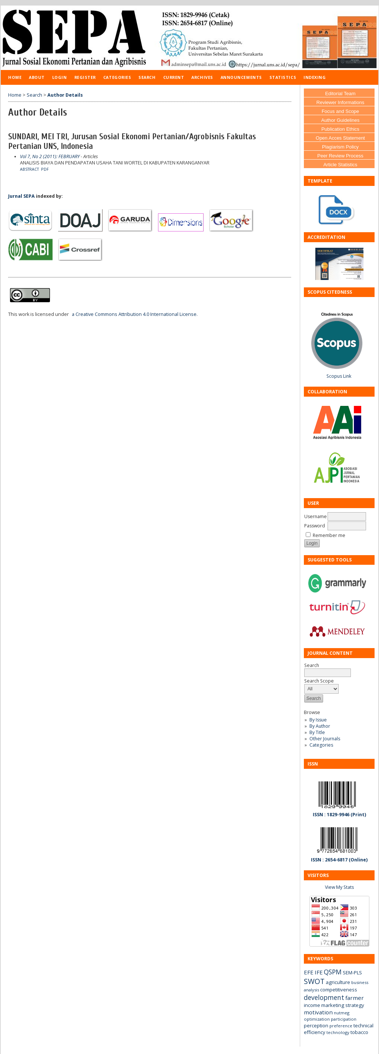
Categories (321, 745)
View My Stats (339, 887)
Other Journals (324, 739)
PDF (45, 169)
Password (314, 526)
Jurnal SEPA (21, 196)
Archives (202, 77)
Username (315, 516)
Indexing (314, 77)
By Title (317, 732)
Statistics (282, 77)
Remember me (329, 535)
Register (85, 77)
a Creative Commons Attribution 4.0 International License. (135, 314)
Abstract (29, 169)
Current (173, 77)
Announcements (241, 77)
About (37, 77)
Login (59, 77)
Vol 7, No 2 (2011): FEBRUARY (50, 156)
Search (146, 77)
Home (14, 77)
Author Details (65, 95)
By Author (319, 726)
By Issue (318, 720)
